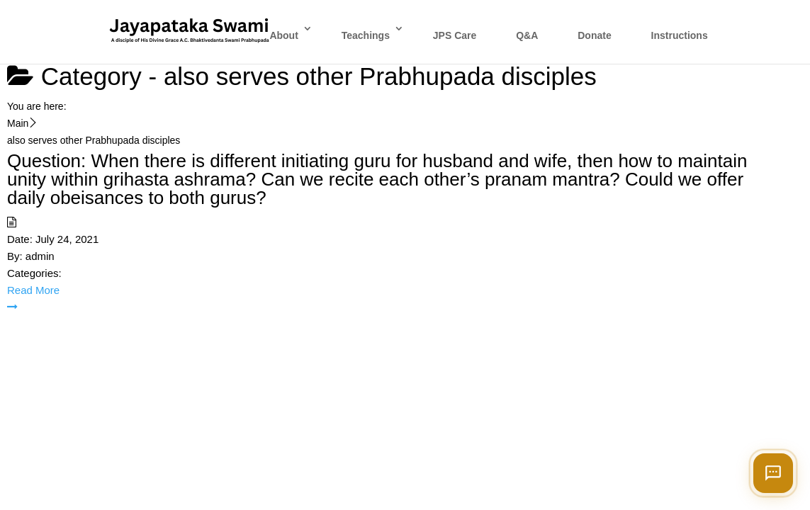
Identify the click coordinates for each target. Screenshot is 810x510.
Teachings (366, 35)
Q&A (527, 35)
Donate (594, 35)
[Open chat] (773, 473)
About (283, 35)
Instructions (679, 35)
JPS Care (454, 35)
